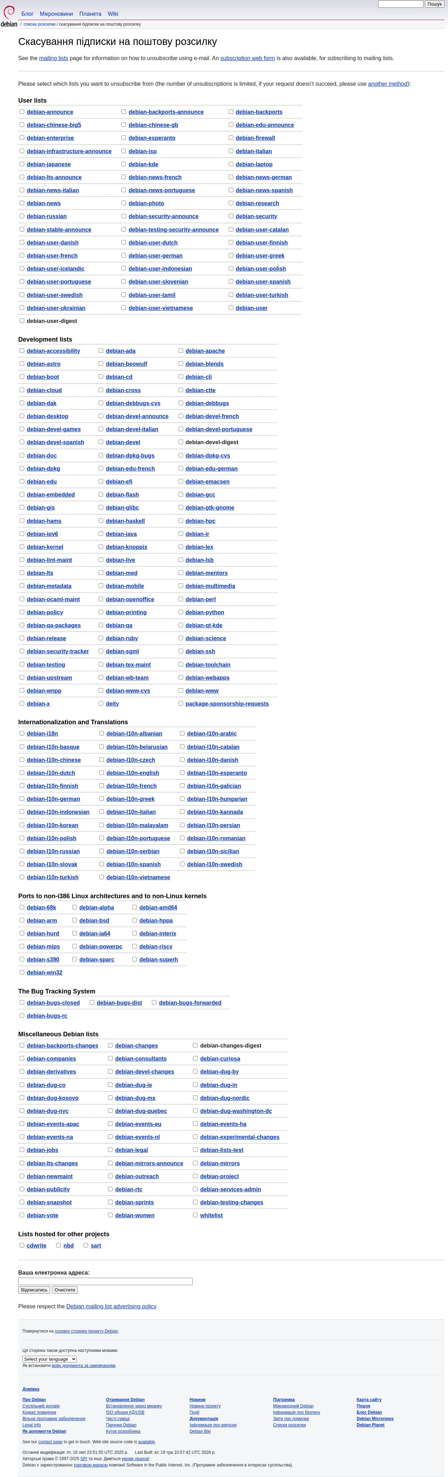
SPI (83, 1458)
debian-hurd (43, 934)
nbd (68, 1246)
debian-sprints (134, 1202)
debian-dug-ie (133, 1085)
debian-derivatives (51, 1072)
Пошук (363, 1406)
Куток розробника (123, 1431)
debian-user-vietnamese (161, 308)
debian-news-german (264, 177)
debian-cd (119, 377)
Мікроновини (56, 14)
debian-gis (41, 508)
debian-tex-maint (128, 665)
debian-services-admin (230, 1189)
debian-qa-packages (54, 625)
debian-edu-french (130, 469)
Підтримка (284, 1399)
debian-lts (40, 573)
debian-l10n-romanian (216, 838)
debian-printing (126, 612)
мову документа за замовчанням (83, 1365)
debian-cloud (44, 390)
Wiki (113, 14)
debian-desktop (47, 416)
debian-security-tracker (58, 651)
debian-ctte (200, 390)
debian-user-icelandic (56, 269)
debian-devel (123, 442)
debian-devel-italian (132, 429)
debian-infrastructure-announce (69, 151)
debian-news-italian (53, 190)
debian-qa (119, 625)
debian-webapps (207, 678)
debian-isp (143, 151)
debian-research (257, 203)
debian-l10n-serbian (133, 851)
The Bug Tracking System (56, 991)
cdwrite (36, 1246)
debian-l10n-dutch (51, 773)
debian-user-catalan (262, 230)
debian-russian (47, 216)
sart (96, 1246)
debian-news (44, 203)
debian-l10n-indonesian (58, 812)
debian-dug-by (219, 1072)
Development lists (45, 339)
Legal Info (31, 1425)
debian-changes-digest (230, 1046)
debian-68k (41, 908)
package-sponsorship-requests (227, 704)
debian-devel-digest (212, 442)
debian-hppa (156, 921)
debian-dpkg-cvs (208, 456)
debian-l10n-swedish (214, 864)
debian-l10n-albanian (134, 734)
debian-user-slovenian (158, 282)
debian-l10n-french (132, 786)
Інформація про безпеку (296, 1412)
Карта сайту (369, 1399)
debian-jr (197, 534)
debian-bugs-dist (119, 1003)
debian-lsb (200, 560)
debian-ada (120, 351)
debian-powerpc (100, 947)
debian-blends (204, 364)
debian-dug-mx (135, 1098)
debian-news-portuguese (162, 190)
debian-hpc (200, 521)
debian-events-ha (223, 1124)
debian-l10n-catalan (213, 747)
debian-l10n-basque (53, 747)
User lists (32, 100)
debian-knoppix (126, 547)
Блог (27, 14)
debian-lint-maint (49, 560)
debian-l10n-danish (212, 760)
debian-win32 (44, 973)
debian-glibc (122, 508)
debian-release (46, 638)
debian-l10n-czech (131, 760)
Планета (90, 14)
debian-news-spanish (264, 190)
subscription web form (247, 58)
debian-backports (259, 112)
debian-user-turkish (262, 295)
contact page (50, 1441)
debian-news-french (155, 177)
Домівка (30, 1389)
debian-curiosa (220, 1059)
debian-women (135, 1215)
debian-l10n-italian (131, 812)
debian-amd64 (158, 908)
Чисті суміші (117, 1418)
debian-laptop (254, 164)
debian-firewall (255, 138)
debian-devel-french (212, 416)
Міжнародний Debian (293, 1406)
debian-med (122, 573)
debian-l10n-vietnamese (138, 877)
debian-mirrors (220, 1163)
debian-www (202, 691)
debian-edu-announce (265, 125)
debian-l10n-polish (51, 838)
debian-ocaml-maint (53, 599)
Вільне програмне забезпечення (53, 1418)
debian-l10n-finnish (52, 786)
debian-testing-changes (231, 1202)
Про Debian (34, 1399)
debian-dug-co (46, 1085)
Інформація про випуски (212, 1425)
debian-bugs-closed (53, 1003)
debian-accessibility (53, 351)
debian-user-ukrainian (56, 308)
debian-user (252, 308)
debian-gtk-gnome (210, 508)
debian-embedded (51, 495)
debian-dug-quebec (141, 1111)
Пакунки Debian (121, 1425)
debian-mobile (125, 586)
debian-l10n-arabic (211, 734)
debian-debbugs (207, 403)
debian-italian (254, 151)
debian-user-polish (261, 269)
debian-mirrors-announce (149, 1163)
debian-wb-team (127, 678)
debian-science (206, 638)
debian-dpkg (43, 469)
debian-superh (158, 960)
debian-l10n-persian (213, 825)
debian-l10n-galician (214, 786)
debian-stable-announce (59, 230)
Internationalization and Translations (73, 722)
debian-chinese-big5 (54, 125)
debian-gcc (200, 495)
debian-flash (122, 495)
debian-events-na (50, 1137)
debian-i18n (42, 734)
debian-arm (42, 921)
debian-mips (43, 947)
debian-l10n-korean (52, 825)
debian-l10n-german (53, 799)
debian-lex (199, 547)
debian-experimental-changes (240, 1137)
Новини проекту (205, 1406)
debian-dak (41, 403)
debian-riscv (155, 947)
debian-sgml (122, 651)
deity (112, 704)
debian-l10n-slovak (52, 864)
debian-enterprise (50, 138)
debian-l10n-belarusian (137, 747)
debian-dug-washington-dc (236, 1111)
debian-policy (45, 612)
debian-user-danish (53, 243)
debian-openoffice (130, 599)
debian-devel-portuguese (219, 429)
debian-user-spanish (263, 282)
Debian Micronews (375, 1418)
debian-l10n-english (133, 773)
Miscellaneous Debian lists (58, 1034)
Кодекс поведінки (39, 1412)
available (146, 1441)
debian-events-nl (137, 1137)
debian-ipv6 (42, 534)
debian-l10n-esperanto (217, 773)
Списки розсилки (39, 24)
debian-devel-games (54, 429)
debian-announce (50, 112)
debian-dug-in (219, 1085)
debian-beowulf (126, 364)
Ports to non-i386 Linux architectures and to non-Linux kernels (112, 896)
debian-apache (205, 351)
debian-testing (46, 665)
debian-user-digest (52, 321)
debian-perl (201, 599)
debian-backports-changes (62, 1046)
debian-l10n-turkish (53, 877)
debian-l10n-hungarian (217, 799)
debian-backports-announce (166, 112)
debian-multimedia (210, 586)
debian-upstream (49, 678)
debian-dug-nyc (47, 1111)
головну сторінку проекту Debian (86, 1331)
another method (387, 84)
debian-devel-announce (137, 416)
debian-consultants (141, 1059)
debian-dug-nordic (224, 1098)
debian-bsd (94, 921)
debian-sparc (96, 960)
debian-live (120, 560)
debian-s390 (43, 960)
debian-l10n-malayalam (137, 825)
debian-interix (157, 934)
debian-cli (199, 377)
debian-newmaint (50, 1176)
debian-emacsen (207, 482)
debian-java (121, 534)
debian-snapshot (49, 1202)
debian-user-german (156, 256)
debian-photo (146, 203)
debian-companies (51, 1059)
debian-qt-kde (204, 625)
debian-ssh (200, 651)
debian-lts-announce (54, 177)
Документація (203, 1418)
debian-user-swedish (54, 295)
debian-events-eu (138, 1124)
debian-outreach (137, 1176)
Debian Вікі (199, 1431)
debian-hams (44, 521)
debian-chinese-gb (153, 125)
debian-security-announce (164, 216)
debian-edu (41, 482)
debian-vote (42, 1215)
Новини (197, 1399)
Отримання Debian (125, 1399)
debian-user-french (52, 256)
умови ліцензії (135, 1458)
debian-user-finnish (262, 243)
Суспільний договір (41, 1406)
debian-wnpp (44, 691)
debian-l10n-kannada (215, 812)
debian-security (256, 216)
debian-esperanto (152, 138)
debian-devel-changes (144, 1072)
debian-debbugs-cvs (133, 403)
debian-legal (131, 1150)
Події (194, 1412)
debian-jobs (42, 1150)
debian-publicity (48, 1189)
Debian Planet (371, 1425)
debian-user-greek (260, 256)
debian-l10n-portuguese (138, 838)
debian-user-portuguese (59, 282)
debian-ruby (122, 638)
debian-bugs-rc (47, 1016)
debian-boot (43, 377)
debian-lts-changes (52, 1163)
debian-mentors (207, 573)
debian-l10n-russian (53, 851)
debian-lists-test (221, 1150)
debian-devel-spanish (55, 442)
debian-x (38, 704)
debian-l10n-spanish (134, 864)
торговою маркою (91, 1465)
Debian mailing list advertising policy (111, 1306)
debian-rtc (128, 1189)
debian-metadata (49, 586)
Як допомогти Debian (44, 1431)
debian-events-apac (53, 1124)
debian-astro (43, 364)
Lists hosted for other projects (63, 1234)
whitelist (211, 1215)
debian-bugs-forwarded (190, 1003)
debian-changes (136, 1046)
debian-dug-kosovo (53, 1098)
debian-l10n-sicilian (213, 851)
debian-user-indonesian (160, 269)
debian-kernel (45, 547)
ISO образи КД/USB (125, 1412)
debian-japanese (49, 164)
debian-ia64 (94, 934)
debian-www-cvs (128, 691)
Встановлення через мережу (134, 1406)
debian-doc (41, 456)
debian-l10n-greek (131, 799)
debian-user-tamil (152, 295)
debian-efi (119, 482)
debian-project (219, 1176)
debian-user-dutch (153, 243)
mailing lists (53, 58)
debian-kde (143, 164)
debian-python (205, 612)
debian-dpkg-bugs (130, 456)
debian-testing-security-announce (174, 230)
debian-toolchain (208, 665)
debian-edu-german (212, 469)
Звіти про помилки (291, 1418)
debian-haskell (125, 521)
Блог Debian (369, 1412)
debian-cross (123, 390)
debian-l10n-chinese (54, 760)
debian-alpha (96, 908)
